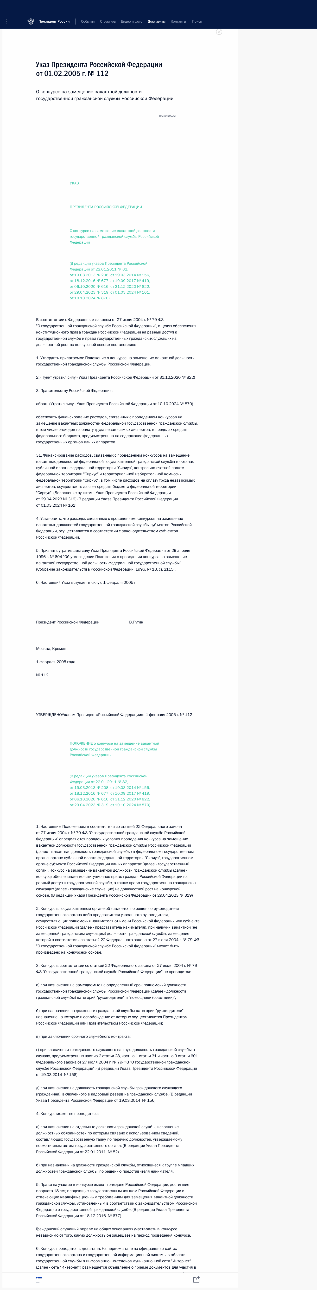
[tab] (39, 1280)
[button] (8, 7)
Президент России (54, 7)
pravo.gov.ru (167, 115)
